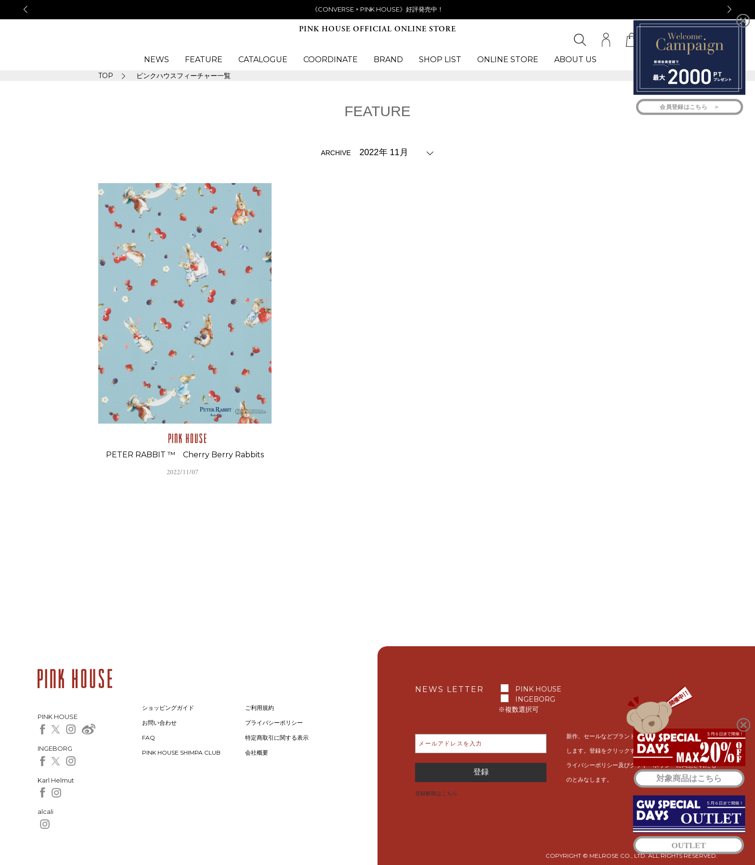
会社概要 (256, 752)
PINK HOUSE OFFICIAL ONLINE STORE (377, 29)
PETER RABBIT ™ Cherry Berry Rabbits (185, 454)
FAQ (148, 737)
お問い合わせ (159, 722)
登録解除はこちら (436, 793)
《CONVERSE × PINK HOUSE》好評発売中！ (378, 9)
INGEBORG (535, 699)
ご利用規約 (259, 707)
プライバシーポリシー (274, 722)
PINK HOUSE (538, 689)
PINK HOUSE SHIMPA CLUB (181, 752)
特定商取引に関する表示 (277, 737)
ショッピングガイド (168, 707)
